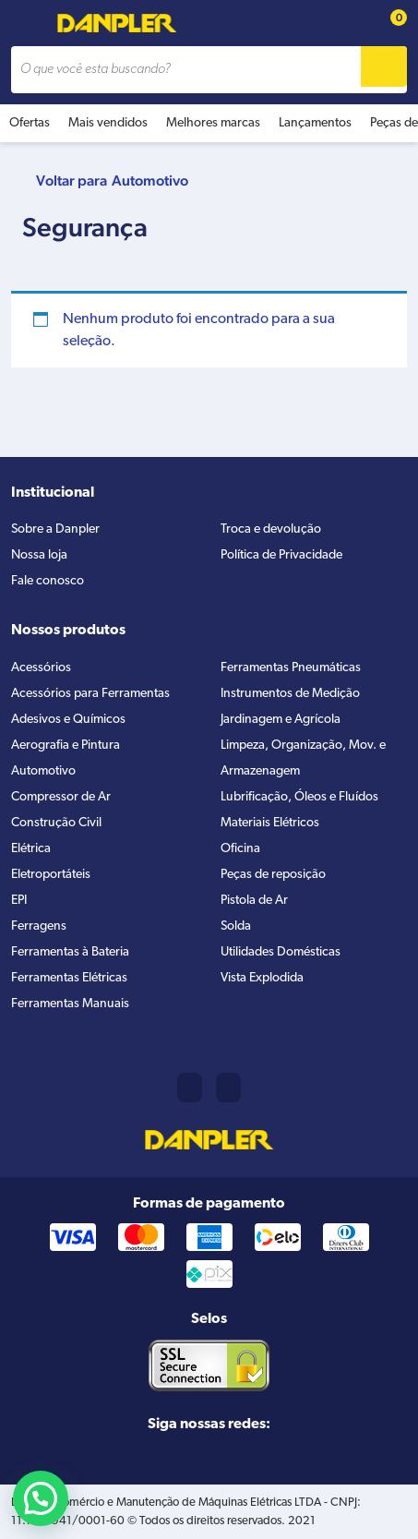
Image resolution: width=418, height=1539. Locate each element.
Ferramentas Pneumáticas (291, 668)
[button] (40, 1498)
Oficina (240, 849)
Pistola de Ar (254, 901)
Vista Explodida (262, 978)
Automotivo (150, 180)
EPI (19, 901)
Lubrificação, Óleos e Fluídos (299, 797)
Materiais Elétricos (270, 823)
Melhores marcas (213, 123)
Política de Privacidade (281, 555)
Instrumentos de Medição (290, 694)
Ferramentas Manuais (70, 1004)
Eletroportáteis (50, 875)
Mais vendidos (108, 123)
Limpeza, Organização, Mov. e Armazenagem (303, 758)
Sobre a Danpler (55, 529)
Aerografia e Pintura (65, 745)
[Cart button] (388, 23)
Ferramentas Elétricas (69, 978)
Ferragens (38, 926)
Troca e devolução (271, 529)
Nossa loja (39, 555)
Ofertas (29, 123)
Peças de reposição (273, 875)
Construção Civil (56, 823)
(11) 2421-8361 (189, 1087)
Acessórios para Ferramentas (90, 694)
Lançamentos (315, 123)
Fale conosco (47, 581)
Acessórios (41, 668)
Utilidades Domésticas (280, 952)
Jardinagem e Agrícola (280, 720)
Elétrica (31, 849)
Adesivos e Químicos (68, 720)
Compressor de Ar (61, 797)
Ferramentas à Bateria (70, 952)
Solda (236, 926)
